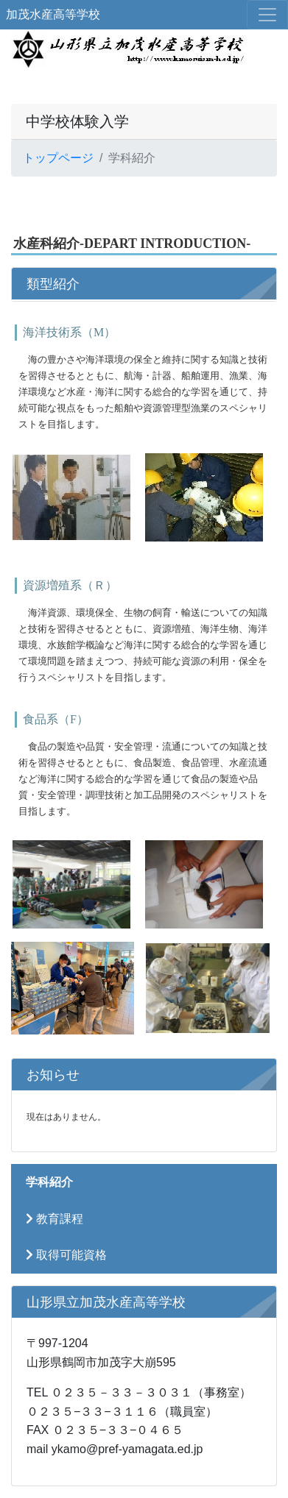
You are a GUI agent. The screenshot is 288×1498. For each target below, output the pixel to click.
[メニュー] (267, 14)
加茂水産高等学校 (53, 14)
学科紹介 (49, 1182)
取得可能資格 (66, 1255)
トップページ (58, 158)
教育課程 (54, 1219)
